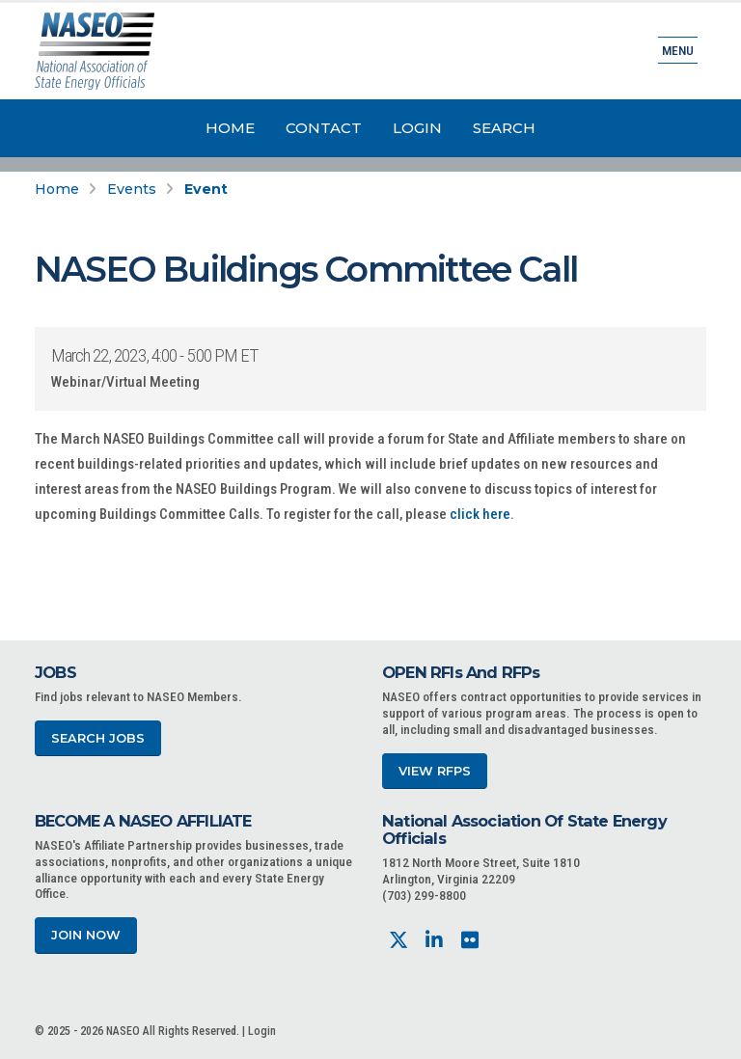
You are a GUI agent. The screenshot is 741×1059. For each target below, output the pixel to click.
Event (206, 189)
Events (131, 189)
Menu (678, 50)
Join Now (86, 935)
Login (417, 128)
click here (480, 514)
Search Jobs (98, 738)
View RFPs (434, 771)
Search (504, 128)
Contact (324, 128)
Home (230, 128)
